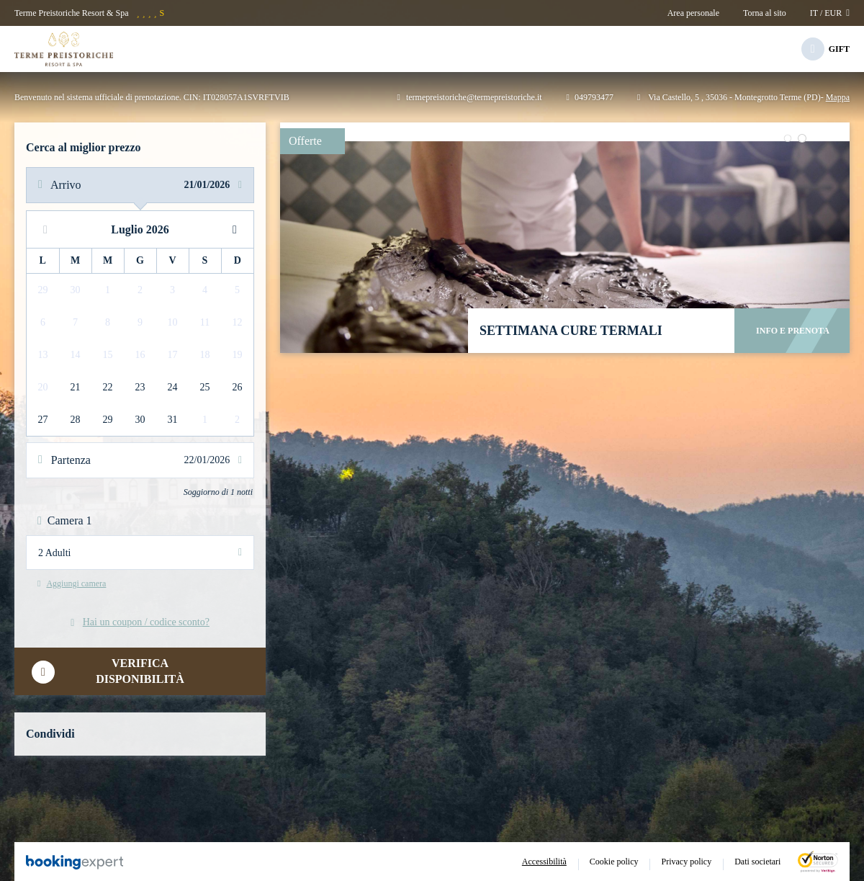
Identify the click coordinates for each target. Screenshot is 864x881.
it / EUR (830, 13)
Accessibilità (544, 862)
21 (76, 387)
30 (140, 419)
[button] (788, 139)
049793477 (589, 97)
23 (140, 387)
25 (205, 387)
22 (108, 387)
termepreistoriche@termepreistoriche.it (469, 97)
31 (173, 419)
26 (238, 387)
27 (43, 419)
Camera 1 (64, 520)
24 (173, 387)
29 (108, 419)
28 (76, 419)
